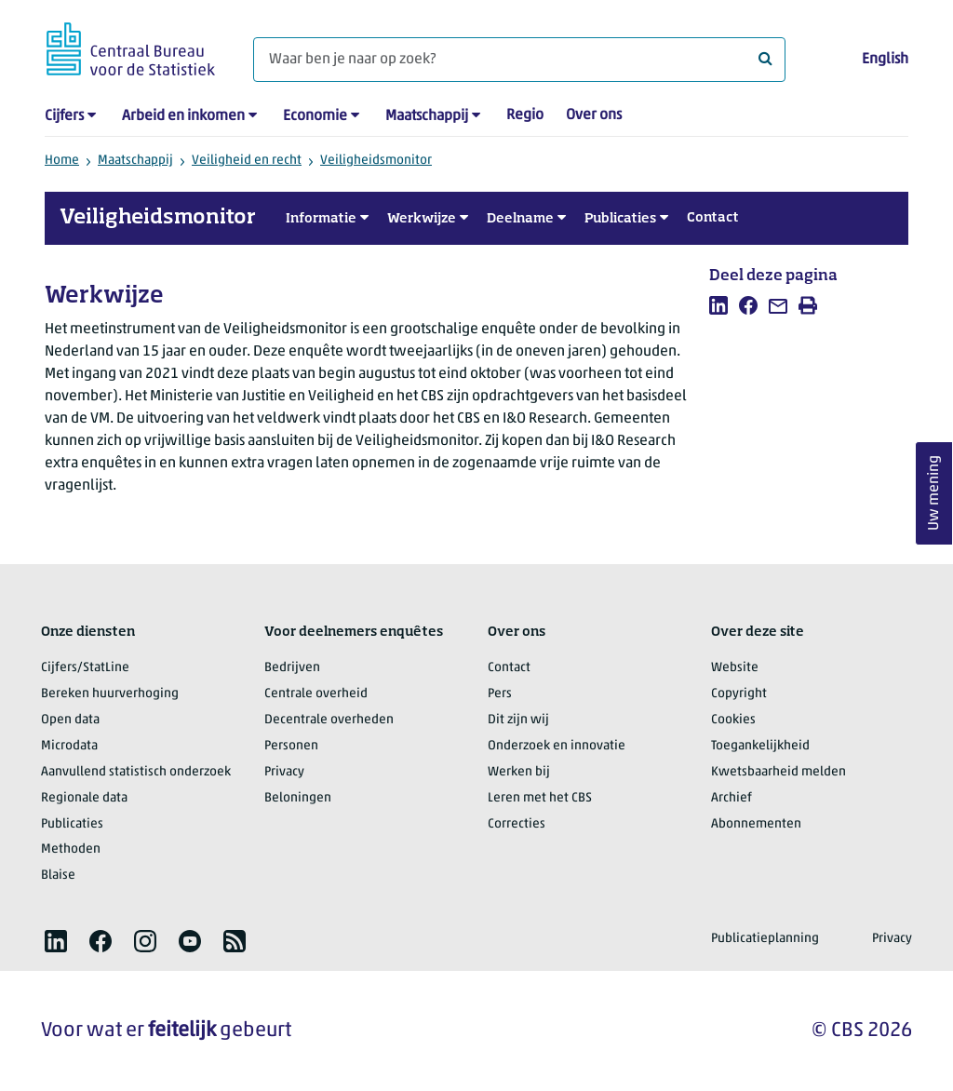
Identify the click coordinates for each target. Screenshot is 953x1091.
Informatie (321, 218)
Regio (525, 115)
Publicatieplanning (765, 939)
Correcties (516, 824)
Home (62, 161)
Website (734, 668)
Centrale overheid (316, 694)
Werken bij (519, 772)
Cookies (733, 720)
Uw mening (934, 494)
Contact (713, 217)
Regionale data (84, 798)
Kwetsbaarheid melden (778, 772)
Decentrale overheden (329, 720)
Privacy (284, 772)
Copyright (739, 694)
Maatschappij (426, 116)
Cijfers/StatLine (85, 668)
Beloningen (297, 798)
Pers (500, 694)
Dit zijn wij (518, 720)
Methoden (71, 849)
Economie (315, 116)
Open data (70, 720)
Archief (731, 798)
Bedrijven (292, 668)
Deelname (520, 218)
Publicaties (620, 218)
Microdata (69, 746)
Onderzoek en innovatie (556, 746)
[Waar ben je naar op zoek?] (519, 59)
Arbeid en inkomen (183, 116)
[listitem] (718, 305)
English (885, 59)
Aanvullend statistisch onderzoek (136, 772)
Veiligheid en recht (247, 161)
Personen (291, 746)
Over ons (594, 115)
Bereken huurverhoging (110, 694)
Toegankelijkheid (760, 746)
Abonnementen (756, 824)
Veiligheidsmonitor (376, 161)
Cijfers (64, 116)
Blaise (58, 875)
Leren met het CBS (540, 798)
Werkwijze (421, 218)
